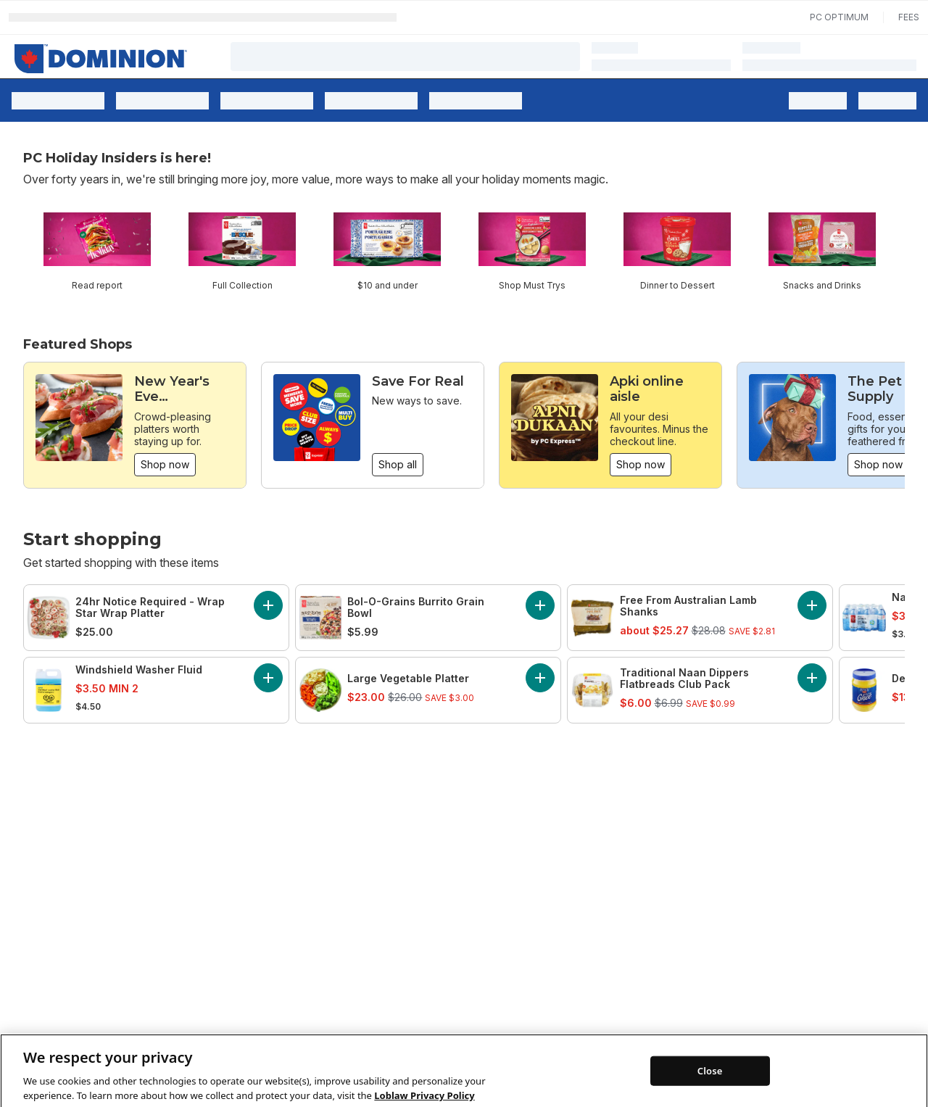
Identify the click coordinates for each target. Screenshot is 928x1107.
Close (710, 1089)
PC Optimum (839, 17)
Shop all (397, 464)
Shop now (165, 464)
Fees (908, 17)
